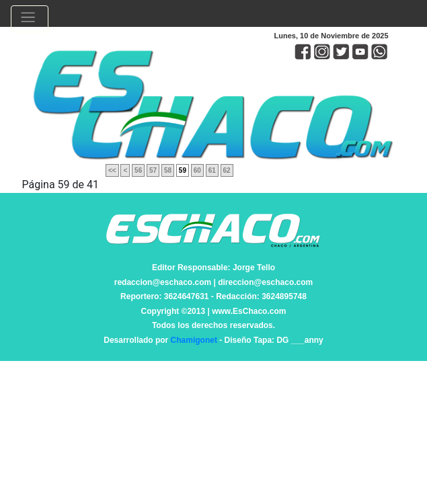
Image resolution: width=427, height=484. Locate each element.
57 (153, 170)
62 (227, 170)
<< (112, 170)
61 (212, 170)
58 (167, 170)
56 (138, 170)
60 (197, 170)
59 (182, 170)
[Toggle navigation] (29, 18)
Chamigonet (194, 340)
